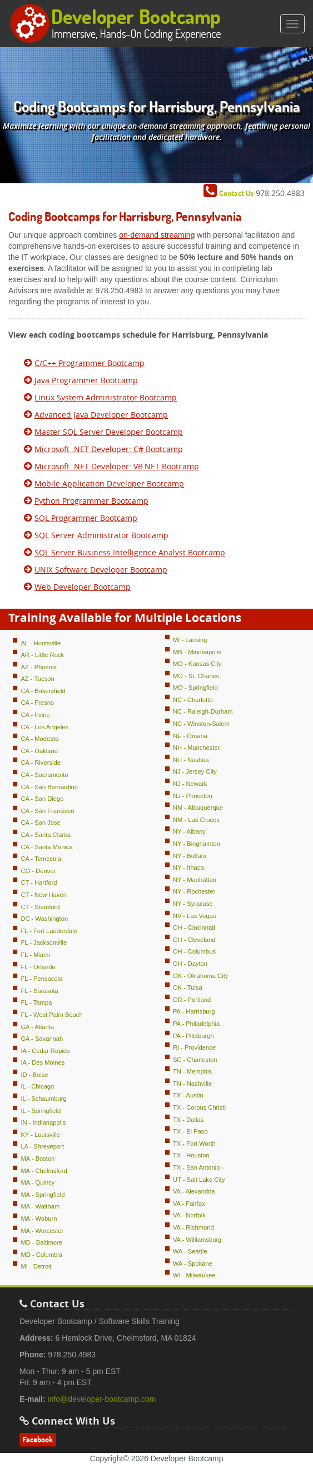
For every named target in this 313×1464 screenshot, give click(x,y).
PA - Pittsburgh (193, 1035)
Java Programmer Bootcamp (86, 380)
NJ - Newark (190, 783)
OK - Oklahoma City (200, 975)
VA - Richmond (193, 1227)
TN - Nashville (192, 1083)
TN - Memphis (192, 1071)
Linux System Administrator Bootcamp (105, 397)
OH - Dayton (190, 963)
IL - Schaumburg (43, 1098)
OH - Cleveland (194, 939)
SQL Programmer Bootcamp (85, 518)
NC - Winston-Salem (201, 723)
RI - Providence (194, 1047)
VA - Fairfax (189, 1203)
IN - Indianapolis (43, 1122)
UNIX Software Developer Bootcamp (100, 569)
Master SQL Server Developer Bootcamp (108, 432)
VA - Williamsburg (197, 1239)
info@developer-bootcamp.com (102, 1399)
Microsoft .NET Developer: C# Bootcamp (108, 449)
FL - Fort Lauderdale (49, 930)
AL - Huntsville (41, 643)
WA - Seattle (190, 1251)
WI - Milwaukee (194, 1275)
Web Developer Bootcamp (82, 586)
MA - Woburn (39, 1218)
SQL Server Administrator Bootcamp (101, 535)
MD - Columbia (41, 1254)
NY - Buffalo (189, 856)
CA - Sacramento (44, 774)
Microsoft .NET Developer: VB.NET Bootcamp (116, 466)
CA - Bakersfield (43, 691)
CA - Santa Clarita (46, 834)
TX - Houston (191, 1155)
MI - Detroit (36, 1266)
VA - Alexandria (194, 1191)
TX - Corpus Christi (199, 1107)
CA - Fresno (37, 702)
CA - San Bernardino (49, 787)
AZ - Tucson (37, 678)
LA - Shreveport (42, 1146)
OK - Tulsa (187, 987)
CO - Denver (38, 871)
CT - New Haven (43, 894)
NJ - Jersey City (195, 771)
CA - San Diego (42, 798)
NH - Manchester (196, 747)
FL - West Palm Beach (51, 1014)
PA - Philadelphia (196, 1023)
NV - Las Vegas (194, 916)
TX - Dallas (188, 1119)
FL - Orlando (38, 967)
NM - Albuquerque (198, 807)
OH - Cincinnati (194, 927)
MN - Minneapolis (197, 652)
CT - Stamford (40, 907)
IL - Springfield (41, 1110)
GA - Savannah (42, 1038)
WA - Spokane (192, 1263)
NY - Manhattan (194, 879)
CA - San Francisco (47, 811)
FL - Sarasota (39, 990)
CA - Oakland (39, 751)
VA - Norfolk (189, 1215)
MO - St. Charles (196, 676)
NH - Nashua (191, 759)
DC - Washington (44, 918)
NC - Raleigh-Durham (203, 711)
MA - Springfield (42, 1194)
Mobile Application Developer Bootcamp (109, 483)
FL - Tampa (36, 1002)
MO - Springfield (195, 687)
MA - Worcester (42, 1230)
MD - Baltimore (41, 1242)
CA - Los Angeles (44, 727)
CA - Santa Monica (46, 847)
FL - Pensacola (41, 978)
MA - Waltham (40, 1206)
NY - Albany (189, 831)
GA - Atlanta (37, 1027)
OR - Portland (192, 999)
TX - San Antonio (196, 1167)
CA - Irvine (35, 714)
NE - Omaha (190, 736)
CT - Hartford (39, 882)
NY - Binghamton (196, 843)
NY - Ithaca (188, 867)
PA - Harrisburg (194, 1011)
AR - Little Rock (42, 654)
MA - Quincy (37, 1182)
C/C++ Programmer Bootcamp (89, 363)
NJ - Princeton (192, 796)
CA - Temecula (41, 858)
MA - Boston (37, 1158)
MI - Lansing (190, 639)
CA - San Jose (41, 822)
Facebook (38, 1440)
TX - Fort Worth (194, 1143)
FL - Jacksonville (44, 942)
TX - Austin (188, 1095)
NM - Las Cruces (196, 819)
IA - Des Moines (42, 1062)
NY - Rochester (194, 891)
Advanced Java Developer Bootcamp (101, 414)
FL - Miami (35, 954)
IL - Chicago (37, 1086)
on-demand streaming (157, 234)
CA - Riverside (41, 762)
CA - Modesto (39, 738)
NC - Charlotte (193, 699)
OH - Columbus (194, 951)
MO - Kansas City (197, 663)
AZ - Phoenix (39, 667)
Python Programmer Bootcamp (91, 500)
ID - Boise (34, 1074)
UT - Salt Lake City (199, 1179)
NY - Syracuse (193, 903)
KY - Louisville (40, 1134)
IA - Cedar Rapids (45, 1050)
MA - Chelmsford (44, 1170)
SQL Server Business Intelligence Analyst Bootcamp (129, 552)
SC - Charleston (195, 1059)
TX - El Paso (190, 1131)
